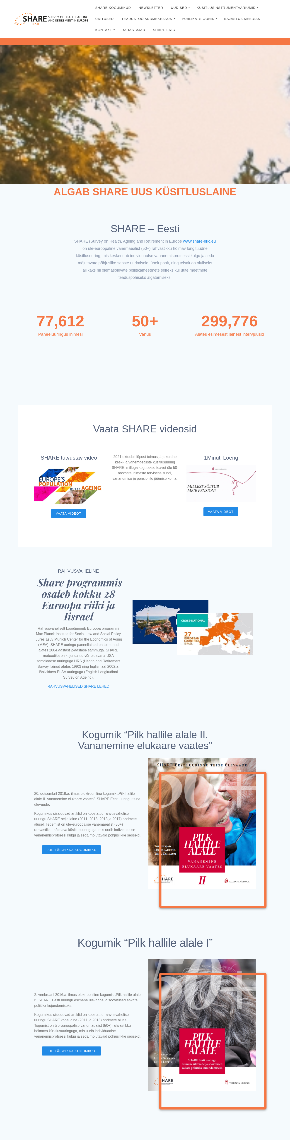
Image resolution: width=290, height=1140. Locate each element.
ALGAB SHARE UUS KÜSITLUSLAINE (145, 191)
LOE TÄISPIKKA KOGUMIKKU (71, 850)
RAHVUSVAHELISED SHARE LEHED (78, 686)
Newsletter (151, 8)
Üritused (104, 19)
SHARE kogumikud (113, 8)
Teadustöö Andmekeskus (146, 19)
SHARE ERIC (164, 30)
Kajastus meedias (242, 19)
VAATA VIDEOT (68, 513)
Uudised (179, 8)
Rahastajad (133, 30)
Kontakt (103, 30)
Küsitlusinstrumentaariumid (226, 8)
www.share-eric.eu (199, 241)
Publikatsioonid (198, 19)
